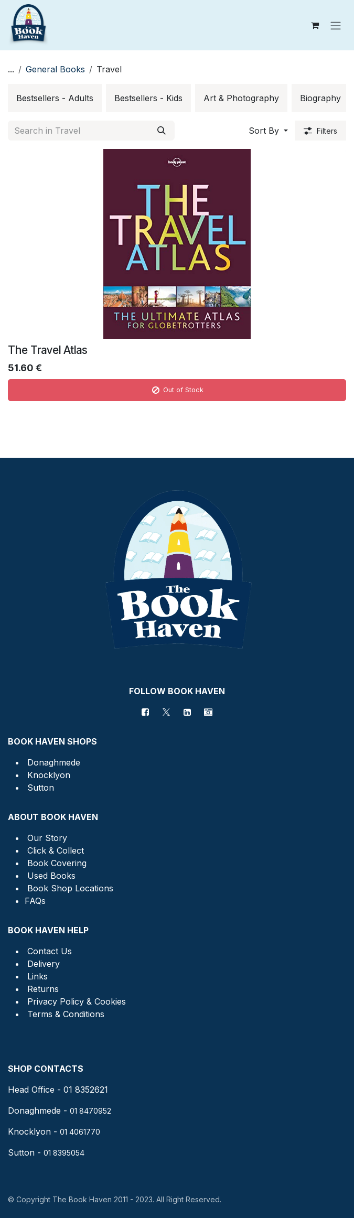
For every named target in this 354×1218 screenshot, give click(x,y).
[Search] (161, 131)
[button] (268, 131)
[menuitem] (55, 98)
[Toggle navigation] (335, 25)
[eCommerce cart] (314, 25)
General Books (55, 69)
